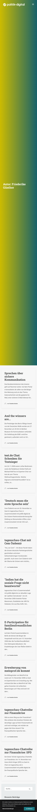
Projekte (4, 734)
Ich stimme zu (29, 808)
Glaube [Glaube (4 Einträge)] (20, 589)
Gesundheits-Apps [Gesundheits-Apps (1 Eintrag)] (10, 589)
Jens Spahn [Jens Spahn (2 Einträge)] (8, 592)
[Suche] (18, 451)
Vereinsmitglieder (8, 770)
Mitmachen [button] (18, 687)
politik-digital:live (6, 708)
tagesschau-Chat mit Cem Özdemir (17, 204)
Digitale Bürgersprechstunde (10, 742)
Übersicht (6, 761)
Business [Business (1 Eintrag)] (19, 575)
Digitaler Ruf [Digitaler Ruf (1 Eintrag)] (9, 584)
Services (5, 764)
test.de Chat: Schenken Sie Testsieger (13, 121)
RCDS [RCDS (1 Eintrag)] (20, 601)
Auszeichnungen (8, 783)
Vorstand (5, 775)
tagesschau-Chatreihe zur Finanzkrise (18, 373)
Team (4, 767)
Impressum (18, 798)
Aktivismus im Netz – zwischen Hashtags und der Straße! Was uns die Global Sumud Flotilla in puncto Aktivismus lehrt (18, 723)
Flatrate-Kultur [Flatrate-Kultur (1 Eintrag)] (23, 587)
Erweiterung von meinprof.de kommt (17, 331)
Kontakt (18, 796)
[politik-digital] (14, 4)
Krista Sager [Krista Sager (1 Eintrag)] (9, 595)
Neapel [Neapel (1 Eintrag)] (19, 598)
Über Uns (4, 756)
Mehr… (3, 728)
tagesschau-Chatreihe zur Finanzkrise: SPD (18, 413)
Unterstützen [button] (18, 644)
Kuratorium (6, 772)
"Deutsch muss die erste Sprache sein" (16, 164)
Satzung (5, 778)
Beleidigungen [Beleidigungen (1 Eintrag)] (9, 575)
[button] (33, 4)
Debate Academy (6, 705)
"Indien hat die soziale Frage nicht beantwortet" (16, 245)
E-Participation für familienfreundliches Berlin (18, 288)
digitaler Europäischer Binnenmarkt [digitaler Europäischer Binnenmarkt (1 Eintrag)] (15, 581)
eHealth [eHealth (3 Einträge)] (18, 584)
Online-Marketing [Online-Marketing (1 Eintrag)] (10, 601)
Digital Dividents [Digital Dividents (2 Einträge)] (10, 578)
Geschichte (6, 780)
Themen (4, 714)
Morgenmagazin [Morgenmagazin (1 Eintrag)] (10, 598)
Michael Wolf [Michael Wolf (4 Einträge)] (19, 595)
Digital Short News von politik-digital (12, 718)
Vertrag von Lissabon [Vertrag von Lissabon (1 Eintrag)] (11, 604)
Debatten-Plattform (7, 739)
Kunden (3, 747)
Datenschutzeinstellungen (8, 808)
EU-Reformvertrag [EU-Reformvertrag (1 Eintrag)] (10, 587)
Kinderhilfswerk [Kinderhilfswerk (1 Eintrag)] (20, 592)
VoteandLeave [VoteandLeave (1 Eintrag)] (24, 604)
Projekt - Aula (5, 744)
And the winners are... (15, 80)
